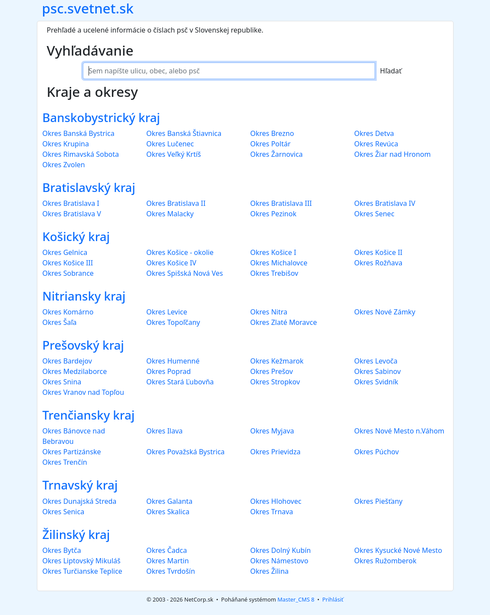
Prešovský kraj (83, 345)
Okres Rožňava (378, 263)
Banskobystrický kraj (101, 117)
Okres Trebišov (274, 273)
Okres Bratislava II (176, 203)
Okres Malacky (170, 213)
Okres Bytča (62, 550)
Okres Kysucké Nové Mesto (398, 550)
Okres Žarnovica (276, 154)
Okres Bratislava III (281, 203)
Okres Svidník (376, 382)
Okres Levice (166, 312)
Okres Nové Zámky (384, 312)
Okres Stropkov (275, 382)
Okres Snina (62, 382)
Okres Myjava (272, 431)
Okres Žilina (269, 571)
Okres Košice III (68, 263)
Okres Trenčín (65, 462)
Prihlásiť (332, 599)
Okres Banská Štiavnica (183, 133)
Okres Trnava (271, 511)
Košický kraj (76, 236)
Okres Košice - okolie (180, 252)
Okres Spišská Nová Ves (184, 273)
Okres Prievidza (275, 451)
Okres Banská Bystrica (79, 133)
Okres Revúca (376, 144)
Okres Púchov (376, 451)
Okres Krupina (66, 144)
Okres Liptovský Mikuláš (82, 560)
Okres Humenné (173, 361)
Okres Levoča (376, 361)
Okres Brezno (272, 133)
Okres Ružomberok (385, 560)
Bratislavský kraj (89, 187)
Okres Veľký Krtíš (173, 154)
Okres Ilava (164, 431)
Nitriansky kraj (84, 296)
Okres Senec (374, 213)
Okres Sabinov (377, 371)
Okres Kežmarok (277, 361)
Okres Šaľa (60, 322)
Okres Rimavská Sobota (81, 154)
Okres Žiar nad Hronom (392, 154)
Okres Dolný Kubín (280, 550)
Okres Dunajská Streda (80, 501)
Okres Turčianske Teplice (82, 571)
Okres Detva (374, 133)
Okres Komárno (68, 312)
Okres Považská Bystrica (185, 451)
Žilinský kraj (76, 534)
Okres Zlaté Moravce (283, 322)
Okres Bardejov (67, 361)
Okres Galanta (169, 501)
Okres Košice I (273, 252)
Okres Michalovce (279, 263)
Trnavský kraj (80, 485)
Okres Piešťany (378, 501)
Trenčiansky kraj (89, 415)
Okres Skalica (167, 511)
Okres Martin (167, 560)
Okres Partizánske (72, 451)
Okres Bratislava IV (384, 203)
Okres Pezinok (273, 213)
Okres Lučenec (170, 144)
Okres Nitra (269, 312)
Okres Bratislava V (72, 213)
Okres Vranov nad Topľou (83, 392)
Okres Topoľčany (173, 322)
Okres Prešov (271, 371)
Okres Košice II (378, 252)
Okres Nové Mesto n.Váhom (399, 431)
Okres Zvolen (64, 164)
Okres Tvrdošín (170, 571)
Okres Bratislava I (71, 203)
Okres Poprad (168, 371)
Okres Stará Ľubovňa (180, 382)
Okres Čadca (166, 550)
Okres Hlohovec (276, 501)
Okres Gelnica (65, 252)
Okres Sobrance (68, 273)
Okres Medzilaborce (75, 371)
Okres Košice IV (171, 263)
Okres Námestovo (279, 560)
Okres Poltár (270, 144)
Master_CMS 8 (295, 599)
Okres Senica (64, 511)
